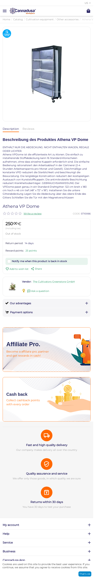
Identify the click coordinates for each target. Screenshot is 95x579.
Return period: (14, 243)
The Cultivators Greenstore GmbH (54, 281)
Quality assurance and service (46, 473)
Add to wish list (16, 269)
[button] (36, 269)
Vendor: (26, 281)
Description (11, 129)
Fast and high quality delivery (46, 445)
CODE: (76, 213)
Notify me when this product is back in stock (39, 261)
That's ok (84, 573)
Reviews (28, 129)
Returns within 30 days (46, 502)
